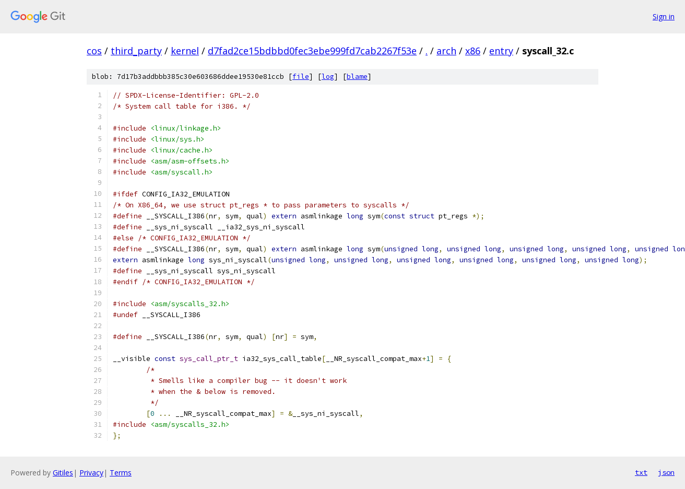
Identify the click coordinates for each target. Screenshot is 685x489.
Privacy (91, 473)
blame (357, 76)
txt (641, 472)
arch (446, 50)
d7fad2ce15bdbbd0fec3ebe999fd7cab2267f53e (312, 50)
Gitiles (63, 473)
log (328, 76)
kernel (185, 50)
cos (94, 50)
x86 (472, 50)
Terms (121, 473)
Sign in (664, 16)
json (666, 472)
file (300, 76)
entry (501, 50)
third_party (136, 50)
